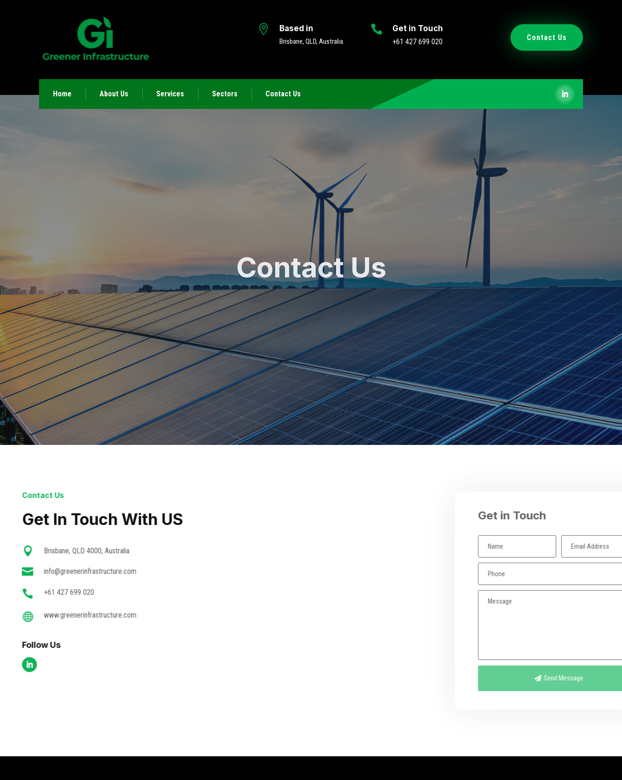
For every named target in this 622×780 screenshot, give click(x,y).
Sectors (225, 93)
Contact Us (547, 37)
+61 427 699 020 (417, 41)
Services (170, 93)
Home (62, 93)
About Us (113, 93)
